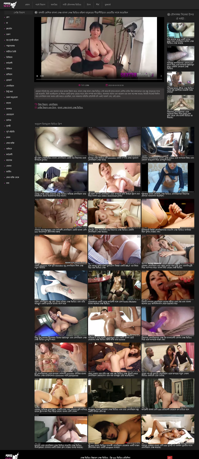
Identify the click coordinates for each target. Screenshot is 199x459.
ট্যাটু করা (9, 92)
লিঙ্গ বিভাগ (43, 104)
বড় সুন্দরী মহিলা (12, 40)
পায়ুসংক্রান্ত (10, 46)
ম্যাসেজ (9, 160)
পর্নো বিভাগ (40, 5)
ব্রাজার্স (9, 80)
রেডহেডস (10, 114)
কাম (7, 183)
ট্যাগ (89, 5)
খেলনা (8, 166)
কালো (8, 103)
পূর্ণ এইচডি (10, 132)
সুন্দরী (8, 126)
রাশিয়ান (9, 74)
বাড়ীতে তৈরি (11, 51)
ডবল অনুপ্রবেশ (12, 97)
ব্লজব (8, 137)
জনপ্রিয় (54, 5)
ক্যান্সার (9, 109)
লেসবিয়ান (10, 86)
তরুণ (8, 34)
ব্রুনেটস (9, 29)
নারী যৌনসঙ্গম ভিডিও (72, 5)
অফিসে (9, 149)
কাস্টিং (8, 172)
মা (7, 23)
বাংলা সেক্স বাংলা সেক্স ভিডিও (70, 108)
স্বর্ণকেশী (9, 63)
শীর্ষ (97, 5)
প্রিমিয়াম (9, 57)
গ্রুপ (7, 17)
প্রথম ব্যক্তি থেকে (12, 177)
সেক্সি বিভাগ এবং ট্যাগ (47, 108)
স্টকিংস (9, 69)
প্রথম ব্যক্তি (10, 143)
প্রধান (27, 5)
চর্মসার (8, 120)
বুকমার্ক (108, 5)
